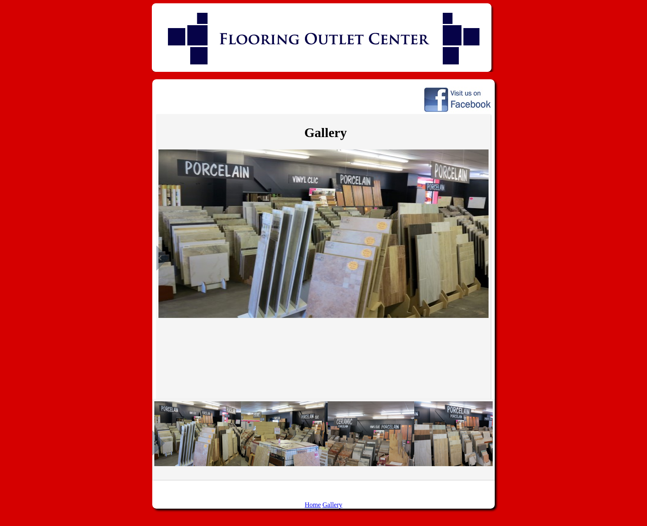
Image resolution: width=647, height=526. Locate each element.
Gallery (332, 504)
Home (313, 504)
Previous (162, 258)
